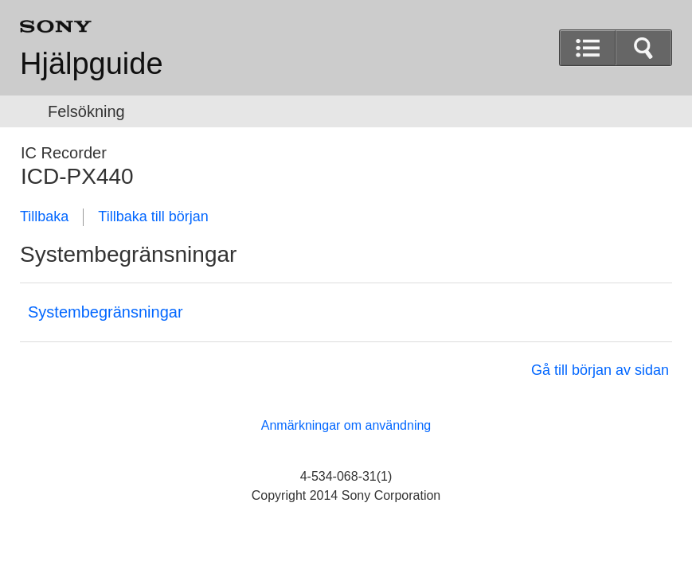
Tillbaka (44, 216)
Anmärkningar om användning (346, 425)
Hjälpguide (91, 64)
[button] (643, 47)
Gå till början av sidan (600, 370)
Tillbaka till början (153, 216)
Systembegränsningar (105, 312)
